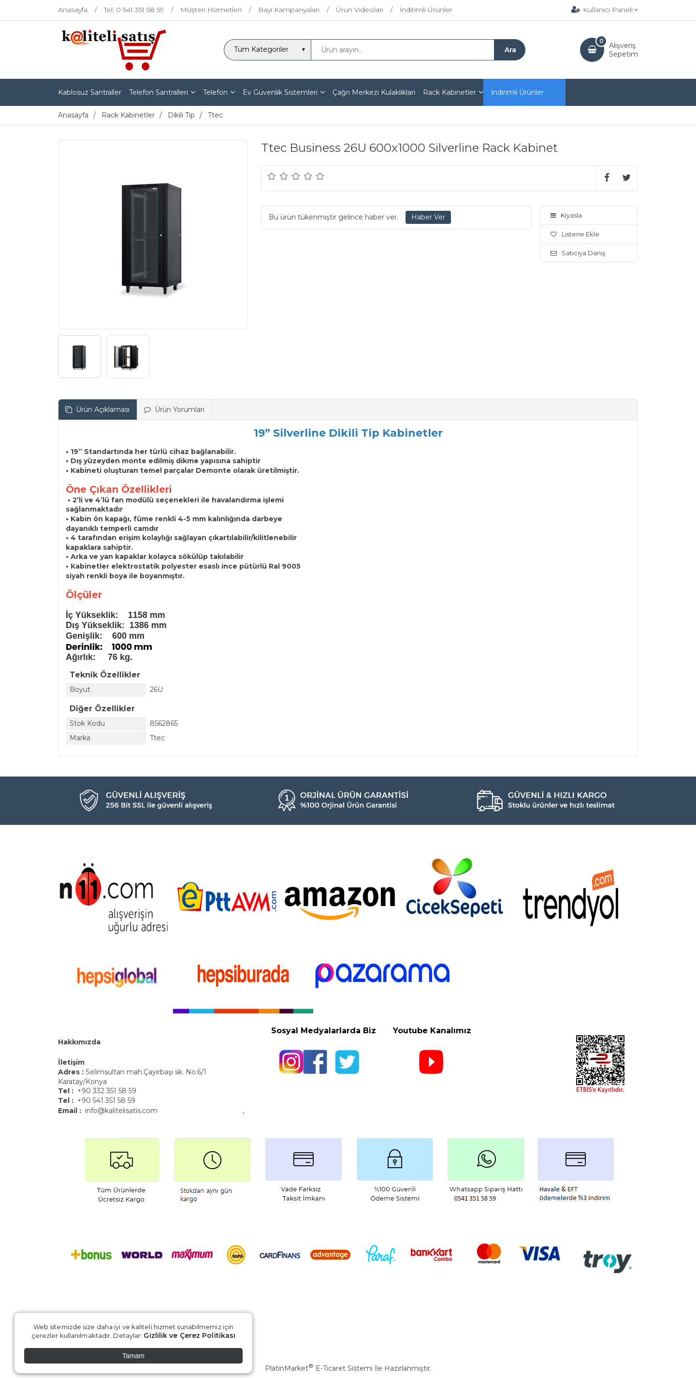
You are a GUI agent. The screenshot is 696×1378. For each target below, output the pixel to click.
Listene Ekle (575, 234)
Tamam (133, 1356)
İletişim (72, 1062)
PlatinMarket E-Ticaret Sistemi (319, 1368)
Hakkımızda (79, 1042)
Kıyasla (566, 215)
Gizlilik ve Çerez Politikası (189, 1335)
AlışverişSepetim (623, 50)
